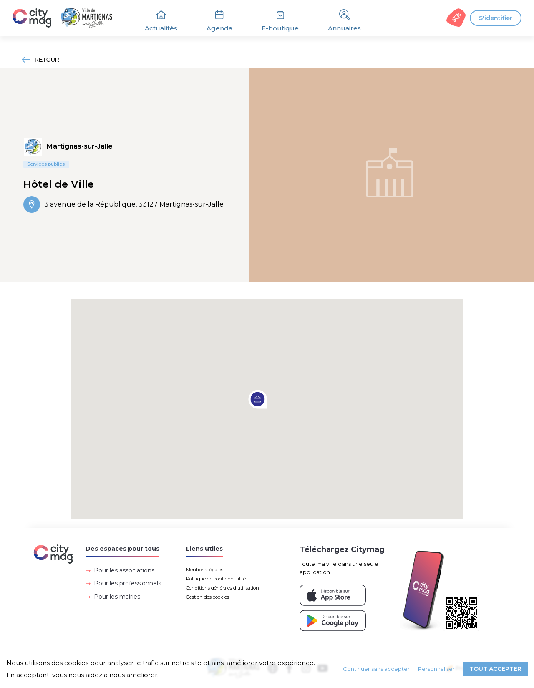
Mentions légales (204, 569)
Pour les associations (124, 570)
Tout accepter (495, 669)
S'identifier (495, 18)
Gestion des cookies (207, 597)
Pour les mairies (117, 596)
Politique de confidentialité (216, 579)
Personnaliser (436, 668)
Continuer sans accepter (376, 668)
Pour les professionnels (127, 583)
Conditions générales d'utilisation (222, 588)
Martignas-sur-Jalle (80, 146)
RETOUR (40, 59)
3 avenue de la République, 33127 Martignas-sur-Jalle (123, 204)
